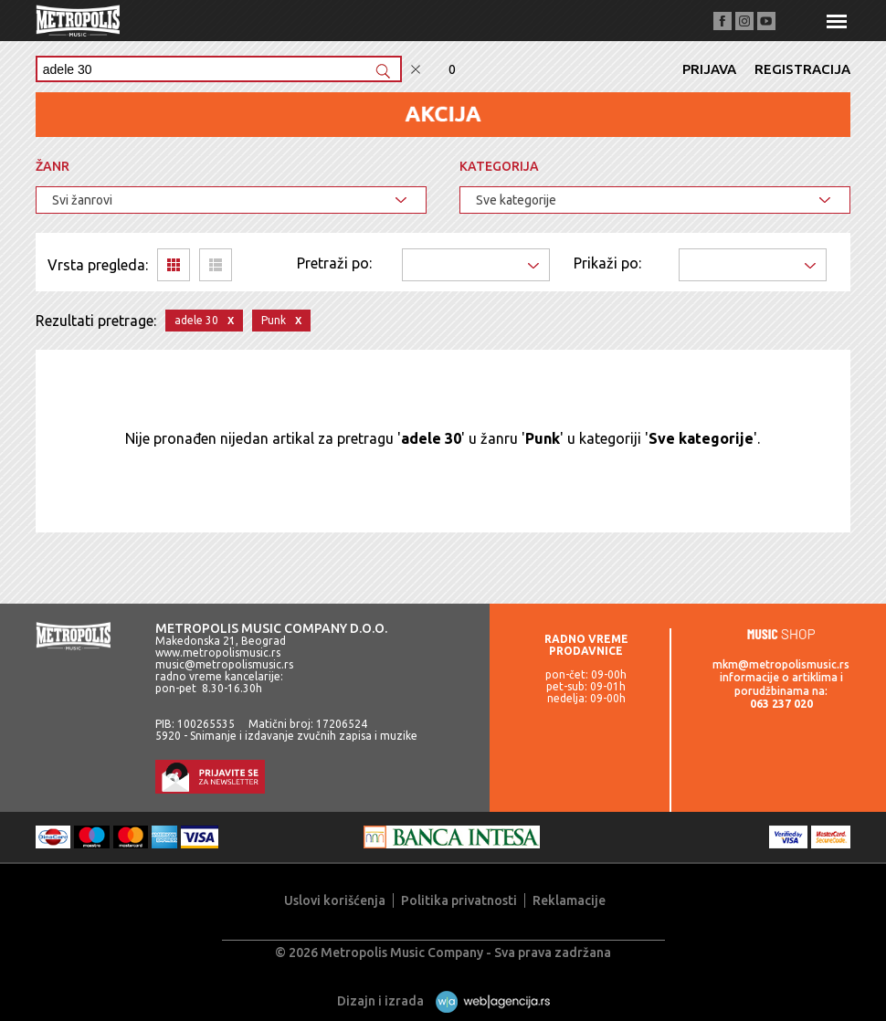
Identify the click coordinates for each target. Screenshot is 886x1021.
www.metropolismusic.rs (217, 652)
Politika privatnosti (459, 900)
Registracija (802, 69)
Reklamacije (569, 900)
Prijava (709, 69)
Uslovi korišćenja (334, 900)
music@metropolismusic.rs (224, 664)
